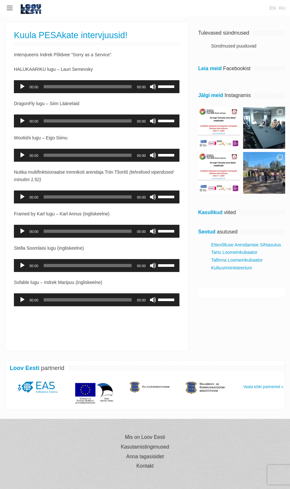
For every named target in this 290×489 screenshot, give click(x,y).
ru (282, 8)
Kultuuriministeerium (231, 267)
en (272, 8)
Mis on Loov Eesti (145, 437)
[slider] (88, 86)
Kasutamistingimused (145, 447)
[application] (96, 86)
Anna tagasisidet (145, 456)
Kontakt (145, 466)
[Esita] (22, 86)
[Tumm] (153, 86)
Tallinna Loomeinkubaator (237, 260)
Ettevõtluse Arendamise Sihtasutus (246, 244)
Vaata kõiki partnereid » (263, 387)
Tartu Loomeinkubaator (234, 252)
